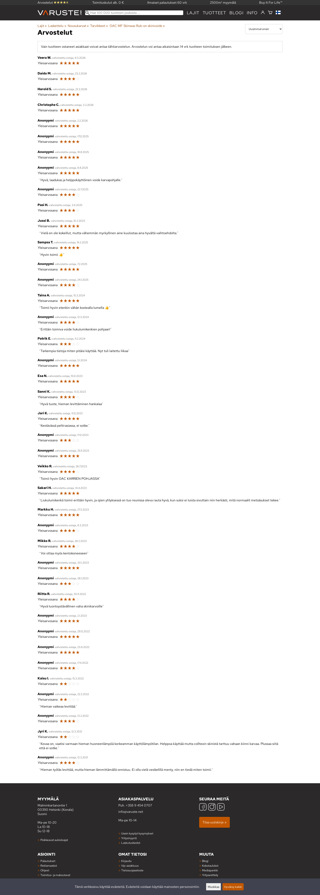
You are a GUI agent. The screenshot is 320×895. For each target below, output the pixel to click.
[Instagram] (212, 807)
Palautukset (47, 861)
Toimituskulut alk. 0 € (108, 2)
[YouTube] (220, 807)
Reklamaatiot (48, 865)
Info (252, 13)
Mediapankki (210, 870)
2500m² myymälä (223, 2)
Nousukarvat (78, 26)
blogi (236, 13)
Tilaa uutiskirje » (214, 822)
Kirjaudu (126, 861)
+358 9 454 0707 (139, 805)
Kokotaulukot (210, 865)
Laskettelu (57, 26)
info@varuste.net (130, 812)
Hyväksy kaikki (233, 887)
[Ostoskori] (270, 12)
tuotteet (214, 13)
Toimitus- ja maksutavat (55, 875)
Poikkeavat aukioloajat (54, 840)
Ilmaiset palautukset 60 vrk (167, 2)
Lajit (193, 13)
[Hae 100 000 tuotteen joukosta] (134, 12)
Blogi (205, 861)
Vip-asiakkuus (130, 865)
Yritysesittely (210, 875)
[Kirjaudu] (263, 12)
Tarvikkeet (99, 26)
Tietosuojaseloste (132, 870)
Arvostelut (53, 2)
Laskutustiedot (130, 843)
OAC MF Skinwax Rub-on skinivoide (137, 26)
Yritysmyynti (129, 838)
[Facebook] (203, 807)
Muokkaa (213, 887)
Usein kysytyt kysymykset (137, 833)
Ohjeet (44, 870)
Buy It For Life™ (270, 2)
